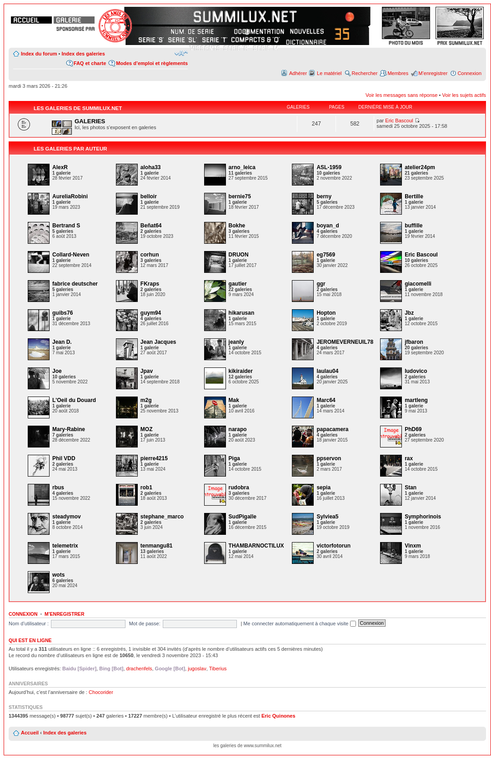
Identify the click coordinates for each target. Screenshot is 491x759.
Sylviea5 (327, 516)
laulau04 (327, 371)
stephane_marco (162, 516)
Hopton (326, 313)
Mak (234, 400)
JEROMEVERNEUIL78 (344, 342)
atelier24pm (420, 167)
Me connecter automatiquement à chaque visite (299, 623)
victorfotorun (333, 546)
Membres (397, 73)
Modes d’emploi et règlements (152, 63)
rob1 (146, 487)
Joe (57, 371)
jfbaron (414, 342)
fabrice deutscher (75, 284)
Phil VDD (63, 458)
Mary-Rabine (68, 429)
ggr (320, 284)
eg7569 (325, 254)
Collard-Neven (70, 254)
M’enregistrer (432, 73)
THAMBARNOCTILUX (256, 546)
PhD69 (413, 429)
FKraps (149, 284)
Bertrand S (66, 225)
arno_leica (242, 167)
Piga (234, 458)
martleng (416, 400)
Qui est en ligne (30, 640)
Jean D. (62, 342)
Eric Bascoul (399, 120)
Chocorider (101, 692)
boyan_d (327, 225)
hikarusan (242, 313)
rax (409, 458)
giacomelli (418, 284)
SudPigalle (242, 516)
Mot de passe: (144, 623)
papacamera (332, 429)
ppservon (328, 458)
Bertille (414, 196)
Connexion (469, 73)
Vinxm (413, 546)
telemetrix (65, 546)
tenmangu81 (156, 546)
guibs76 (62, 313)
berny (323, 196)
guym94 (150, 313)
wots (58, 575)
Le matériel (329, 73)
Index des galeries (83, 53)
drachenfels (139, 668)
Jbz (409, 313)
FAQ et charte (90, 63)
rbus (58, 487)
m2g (146, 400)
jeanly (236, 342)
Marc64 (325, 400)
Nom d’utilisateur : (29, 623)
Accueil (30, 732)
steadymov (66, 516)
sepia (323, 487)
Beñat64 (151, 225)
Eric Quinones (278, 716)
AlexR (60, 167)
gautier (238, 284)
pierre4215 (154, 458)
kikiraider (241, 371)
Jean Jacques (158, 342)
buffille (413, 225)
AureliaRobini (70, 196)
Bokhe (237, 225)
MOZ (146, 429)
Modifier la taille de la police (181, 53)
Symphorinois (423, 516)
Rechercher (365, 73)
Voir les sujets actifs (464, 95)
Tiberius (218, 668)
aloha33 (150, 167)
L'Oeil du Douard (74, 400)
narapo (238, 429)
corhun (149, 254)
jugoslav (197, 668)
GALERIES (90, 121)
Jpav (146, 371)
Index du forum (39, 53)
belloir (148, 196)
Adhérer (298, 73)
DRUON (239, 254)
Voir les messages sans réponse (401, 95)
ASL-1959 (328, 167)
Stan (410, 487)
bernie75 (240, 196)
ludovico (416, 371)
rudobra (239, 487)
